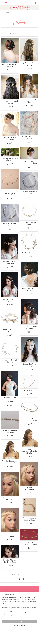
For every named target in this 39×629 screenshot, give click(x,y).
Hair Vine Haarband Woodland (10, 262)
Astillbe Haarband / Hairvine (9, 65)
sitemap (26, 622)
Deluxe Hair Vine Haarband (29, 365)
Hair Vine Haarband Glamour (10, 300)
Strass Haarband (29, 390)
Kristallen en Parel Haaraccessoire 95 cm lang (9, 400)
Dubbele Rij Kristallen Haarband (29, 420)
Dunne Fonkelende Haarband (9, 431)
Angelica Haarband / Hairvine (29, 64)
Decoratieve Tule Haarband (10, 139)
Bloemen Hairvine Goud (10, 331)
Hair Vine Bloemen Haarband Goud (9, 561)
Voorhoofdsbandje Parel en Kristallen (9, 462)
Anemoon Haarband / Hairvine (10, 102)
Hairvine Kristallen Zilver (29, 193)
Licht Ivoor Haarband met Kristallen (10, 193)
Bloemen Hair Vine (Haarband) (29, 327)
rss (29, 622)
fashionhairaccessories (9, 609)
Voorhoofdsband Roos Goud (9, 535)
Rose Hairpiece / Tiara (29, 101)
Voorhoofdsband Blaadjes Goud (29, 519)
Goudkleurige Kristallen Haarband (29, 543)
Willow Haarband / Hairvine (29, 138)
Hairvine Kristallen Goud (9, 224)
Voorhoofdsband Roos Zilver (9, 498)
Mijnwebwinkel (25, 625)
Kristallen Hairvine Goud (29, 223)
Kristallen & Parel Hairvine (10, 361)
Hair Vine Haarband (29, 253)
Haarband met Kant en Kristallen (10, 159)
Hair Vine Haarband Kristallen (29, 290)
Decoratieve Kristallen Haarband (29, 162)
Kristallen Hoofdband (29, 488)
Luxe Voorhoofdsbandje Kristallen (29, 451)
